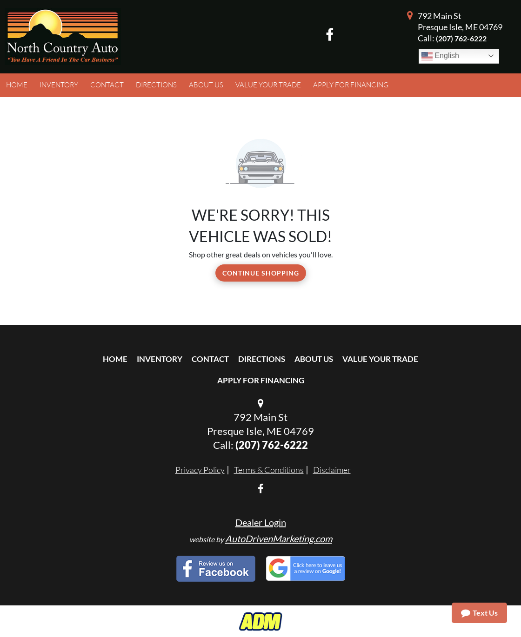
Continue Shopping (260, 273)
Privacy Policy (200, 470)
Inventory (159, 359)
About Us (313, 359)
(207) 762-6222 (461, 38)
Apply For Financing (260, 380)
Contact (210, 359)
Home (115, 359)
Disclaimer (332, 470)
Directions (261, 359)
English (440, 56)
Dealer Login (260, 522)
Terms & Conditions (269, 470)
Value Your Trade (380, 359)
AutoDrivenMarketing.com (278, 538)
